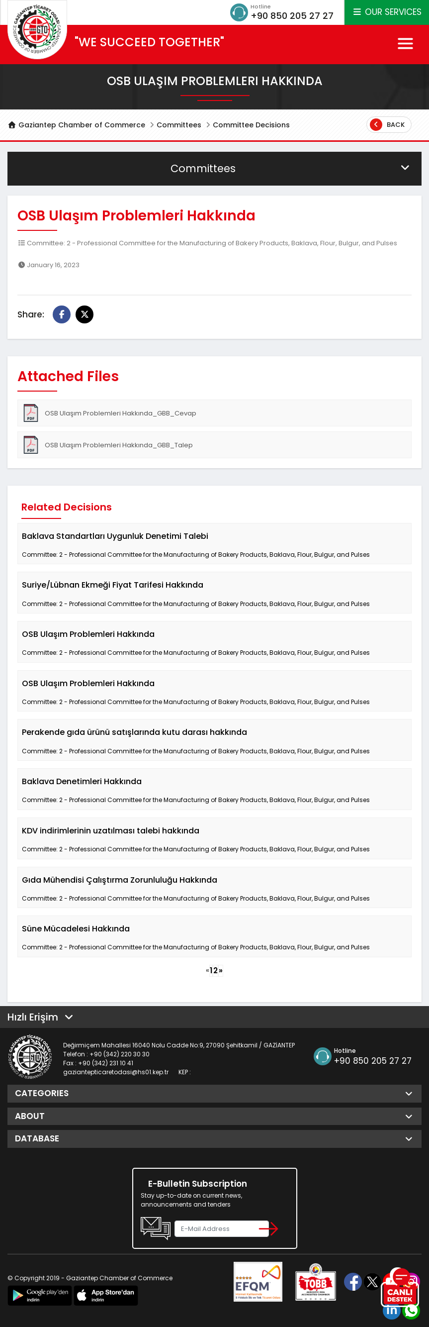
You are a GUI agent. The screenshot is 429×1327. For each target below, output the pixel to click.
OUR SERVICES (387, 12)
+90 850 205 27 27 (292, 15)
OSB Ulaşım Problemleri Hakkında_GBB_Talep (107, 445)
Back (387, 124)
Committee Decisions (251, 125)
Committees (179, 125)
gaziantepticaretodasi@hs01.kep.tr (116, 1072)
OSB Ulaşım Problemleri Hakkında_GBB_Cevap (109, 413)
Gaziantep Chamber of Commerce (76, 125)
